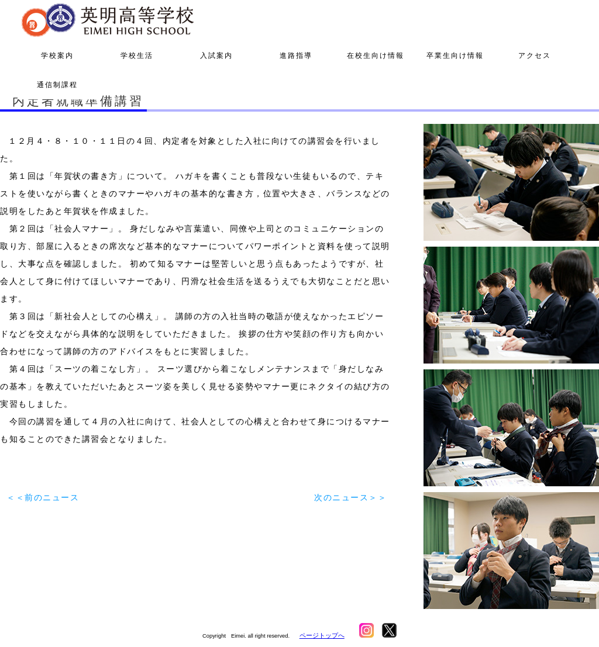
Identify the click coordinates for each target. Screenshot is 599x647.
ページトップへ (322, 635)
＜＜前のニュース (42, 497)
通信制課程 (57, 85)
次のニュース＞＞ (350, 497)
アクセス (534, 55)
